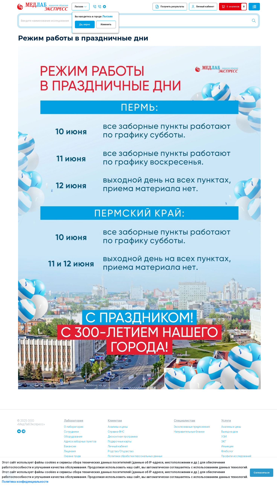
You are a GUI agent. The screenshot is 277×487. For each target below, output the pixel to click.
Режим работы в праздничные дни (63, 35)
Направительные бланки (189, 444)
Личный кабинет (205, 6)
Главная (22, 35)
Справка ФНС (116, 444)
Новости (35, 35)
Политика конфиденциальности (25, 481)
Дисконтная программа (123, 449)
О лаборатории (73, 439)
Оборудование (73, 449)
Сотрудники (71, 444)
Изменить (106, 24)
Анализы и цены (118, 439)
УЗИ (224, 449)
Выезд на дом (229, 444)
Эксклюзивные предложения (192, 439)
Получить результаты (170, 6)
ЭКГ (223, 454)
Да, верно (84, 24)
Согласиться (262, 472)
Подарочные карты (119, 454)
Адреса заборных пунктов (80, 454)
